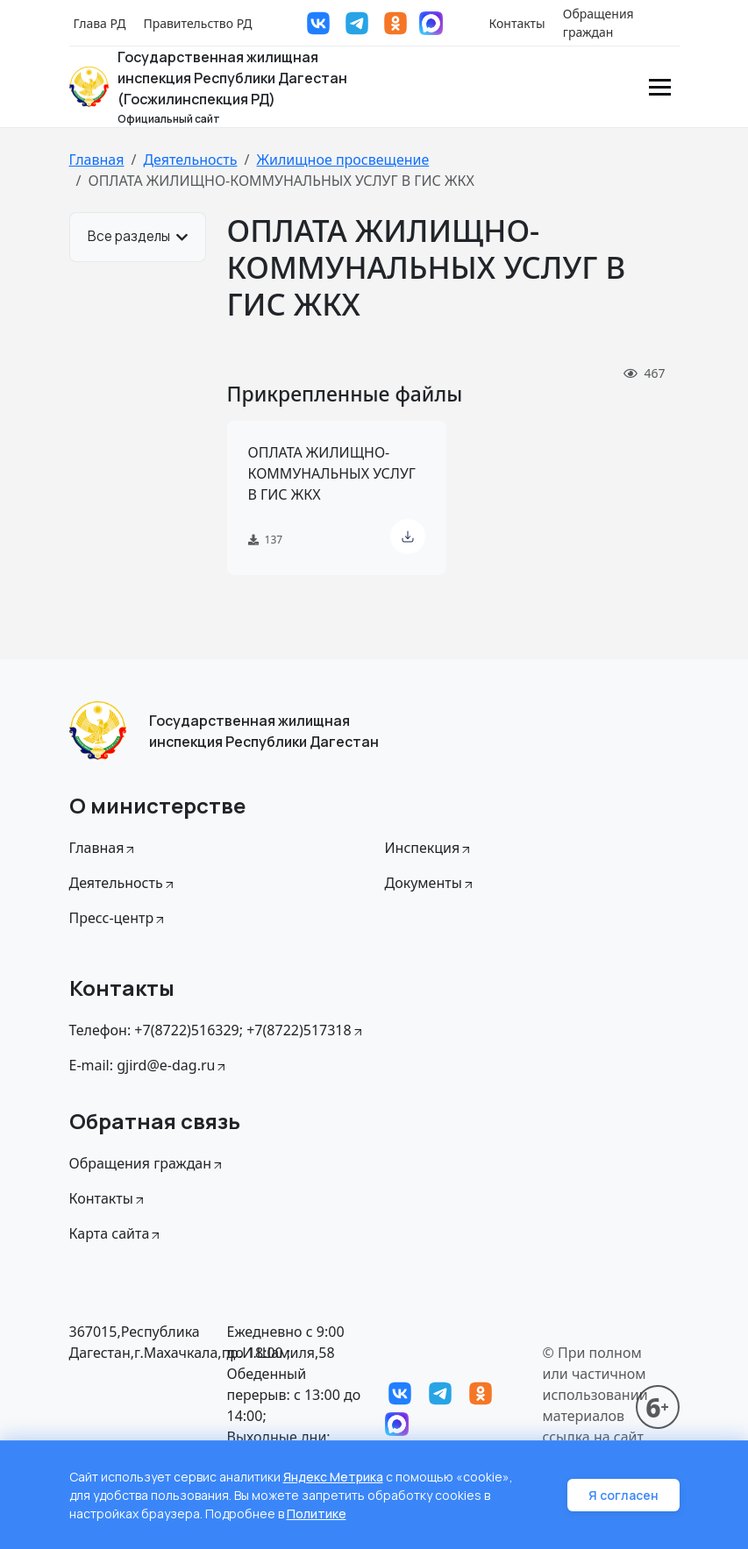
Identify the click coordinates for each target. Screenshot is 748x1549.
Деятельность (190, 159)
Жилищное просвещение (342, 159)
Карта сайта (116, 1233)
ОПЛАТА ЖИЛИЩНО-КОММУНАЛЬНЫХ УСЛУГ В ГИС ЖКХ (332, 473)
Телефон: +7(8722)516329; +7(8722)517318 (217, 1030)
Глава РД (100, 23)
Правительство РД (197, 23)
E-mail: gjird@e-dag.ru (149, 1065)
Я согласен (623, 1495)
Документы (430, 882)
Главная (97, 159)
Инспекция (429, 847)
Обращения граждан (598, 22)
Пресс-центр (118, 917)
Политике (316, 1513)
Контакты (517, 23)
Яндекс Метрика (333, 1476)
